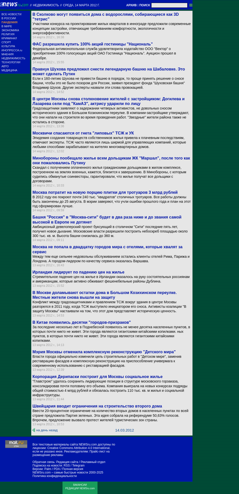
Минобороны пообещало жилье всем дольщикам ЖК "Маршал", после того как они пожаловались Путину (111, 160)
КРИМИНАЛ (9, 38)
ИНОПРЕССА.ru (12, 50)
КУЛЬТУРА (8, 46)
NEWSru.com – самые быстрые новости (60, 472)
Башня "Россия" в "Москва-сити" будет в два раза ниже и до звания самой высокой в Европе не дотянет (107, 219)
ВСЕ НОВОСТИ (12, 14)
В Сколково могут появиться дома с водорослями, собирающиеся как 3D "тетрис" (105, 16)
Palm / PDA (52, 469)
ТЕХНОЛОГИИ (11, 62)
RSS (67, 465)
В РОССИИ (9, 18)
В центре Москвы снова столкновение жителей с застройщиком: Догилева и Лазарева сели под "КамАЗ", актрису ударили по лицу (108, 101)
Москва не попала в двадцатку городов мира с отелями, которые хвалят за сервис (107, 249)
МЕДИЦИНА (9, 70)
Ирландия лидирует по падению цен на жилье (78, 272)
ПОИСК (144, 5)
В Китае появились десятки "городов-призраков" (81, 322)
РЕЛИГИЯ (8, 34)
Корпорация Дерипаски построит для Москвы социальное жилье (97, 376)
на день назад (47, 430)
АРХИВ (131, 5)
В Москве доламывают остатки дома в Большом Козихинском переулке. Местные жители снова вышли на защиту (104, 295)
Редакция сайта (67, 462)
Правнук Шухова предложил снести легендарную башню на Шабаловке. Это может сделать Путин (108, 71)
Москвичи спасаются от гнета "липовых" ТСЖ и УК (83, 133)
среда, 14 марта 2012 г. (81, 5)
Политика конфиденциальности (54, 476)
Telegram (78, 465)
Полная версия (72, 469)
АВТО (5, 66)
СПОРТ (6, 42)
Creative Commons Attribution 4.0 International (78, 448)
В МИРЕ (7, 26)
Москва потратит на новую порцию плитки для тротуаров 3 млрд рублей (105, 192)
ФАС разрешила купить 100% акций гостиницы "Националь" (92, 44)
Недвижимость (46, 5)
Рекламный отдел (93, 462)
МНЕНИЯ (8, 54)
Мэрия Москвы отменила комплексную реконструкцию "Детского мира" (104, 352)
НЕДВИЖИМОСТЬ (13, 58)
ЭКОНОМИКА (10, 30)
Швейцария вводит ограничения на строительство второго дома (97, 406)
